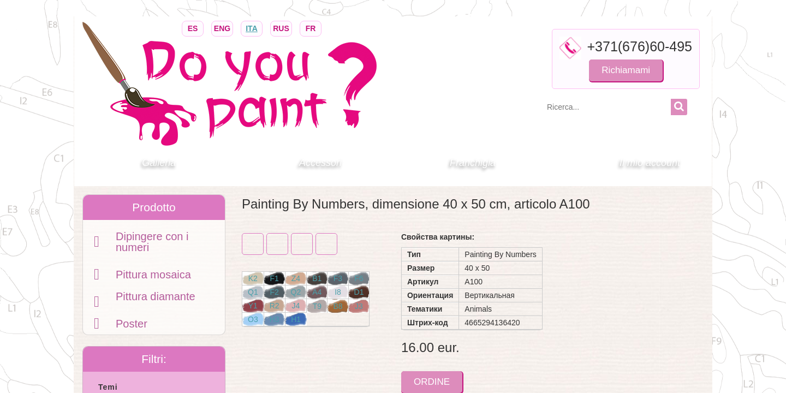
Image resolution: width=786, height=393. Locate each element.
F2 (274, 292)
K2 (253, 278)
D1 (359, 292)
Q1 (253, 292)
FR (310, 27)
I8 (338, 292)
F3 (338, 278)
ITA (251, 27)
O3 (253, 319)
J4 (296, 305)
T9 (317, 306)
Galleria (159, 162)
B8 (337, 306)
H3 (274, 319)
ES (192, 27)
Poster (131, 324)
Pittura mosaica (153, 275)
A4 (316, 292)
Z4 (295, 278)
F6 (358, 278)
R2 (274, 305)
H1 (296, 319)
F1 (274, 278)
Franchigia (473, 162)
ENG (222, 27)
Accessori (320, 162)
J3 (359, 306)
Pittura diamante (155, 296)
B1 (316, 278)
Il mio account (650, 162)
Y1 (253, 305)
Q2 (296, 292)
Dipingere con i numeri (152, 241)
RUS (281, 27)
